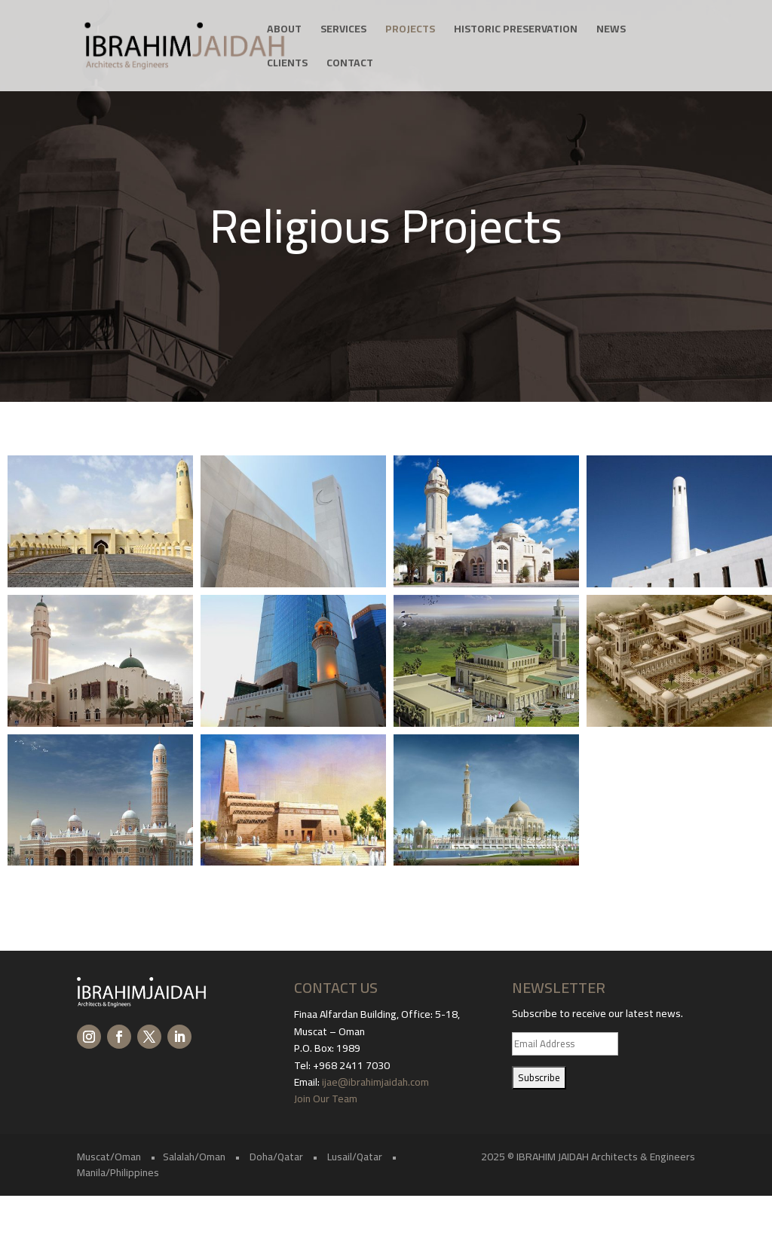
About (284, 30)
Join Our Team (327, 1098)
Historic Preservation (515, 30)
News (611, 30)
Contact (349, 64)
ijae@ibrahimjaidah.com (375, 1082)
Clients (287, 64)
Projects (410, 30)
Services (343, 30)
